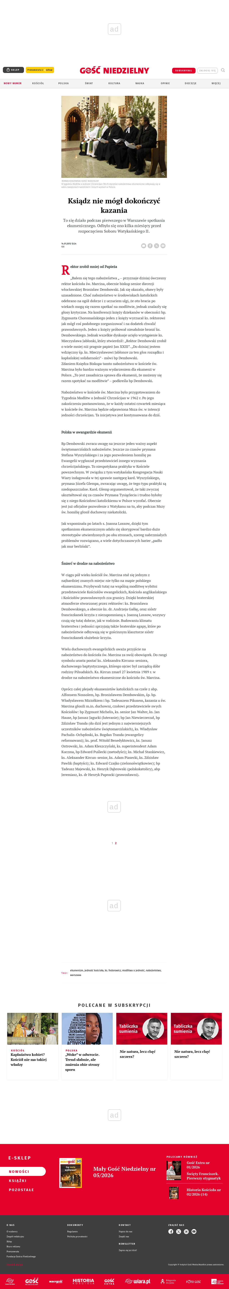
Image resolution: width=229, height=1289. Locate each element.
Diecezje (190, 83)
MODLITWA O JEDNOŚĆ (133, 970)
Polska (63, 83)
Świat (89, 83)
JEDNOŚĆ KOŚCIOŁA (94, 970)
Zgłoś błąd (15, 1264)
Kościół (38, 83)
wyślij (163, 244)
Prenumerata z (39, 70)
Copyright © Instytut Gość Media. (183, 1264)
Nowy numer (13, 83)
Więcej (216, 83)
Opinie (165, 83)
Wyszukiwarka (223, 70)
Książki (17, 1181)
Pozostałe (17, 1190)
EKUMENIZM (76, 970)
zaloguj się (207, 70)
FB (151, 244)
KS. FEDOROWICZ (113, 970)
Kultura (114, 83)
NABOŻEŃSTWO (153, 970)
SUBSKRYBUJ (183, 70)
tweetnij (157, 244)
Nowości (17, 1171)
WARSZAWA (75, 975)
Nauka (139, 83)
